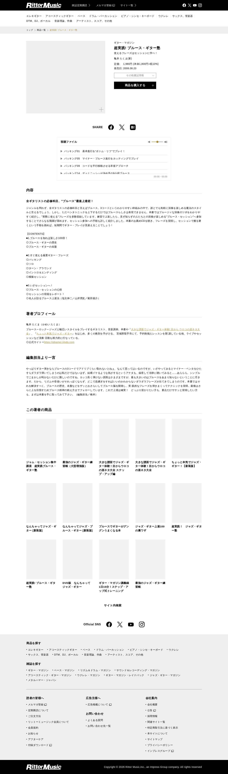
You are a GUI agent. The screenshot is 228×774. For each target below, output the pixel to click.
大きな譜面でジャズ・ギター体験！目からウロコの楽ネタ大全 (150, 466)
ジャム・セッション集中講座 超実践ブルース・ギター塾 (41, 466)
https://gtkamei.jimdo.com (59, 342)
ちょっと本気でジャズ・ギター (54, 333)
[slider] (157, 142)
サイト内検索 (113, 605)
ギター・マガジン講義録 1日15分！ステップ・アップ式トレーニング (115, 586)
